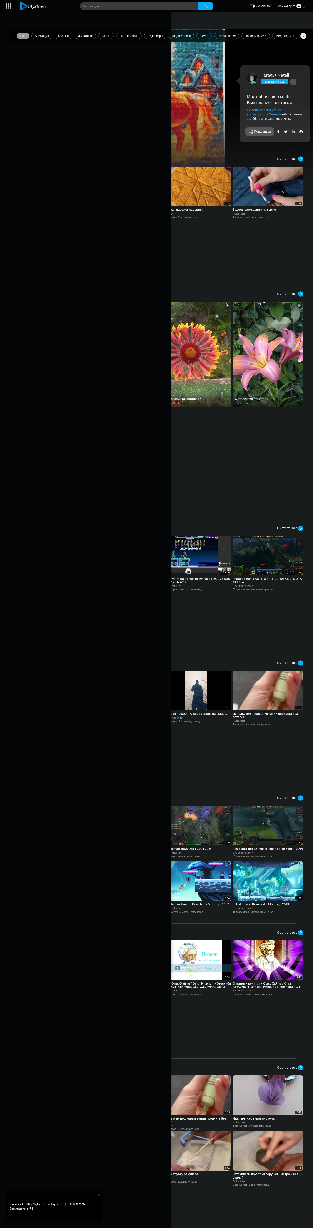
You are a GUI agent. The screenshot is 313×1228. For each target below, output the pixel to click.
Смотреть (32, 138)
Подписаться (276, 81)
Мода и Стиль (293, 36)
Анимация (50, 36)
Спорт (114, 36)
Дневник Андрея (37, 212)
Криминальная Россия (40, 397)
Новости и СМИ (264, 36)
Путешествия (137, 36)
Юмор (212, 36)
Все (31, 36)
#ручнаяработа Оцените (266, 114)
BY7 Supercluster (108, 397)
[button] (291, 6)
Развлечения (235, 36)
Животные (93, 36)
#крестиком (257, 110)
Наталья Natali (277, 74)
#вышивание (275, 110)
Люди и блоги (189, 36)
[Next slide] (303, 36)
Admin (33, 499)
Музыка (71, 36)
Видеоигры (163, 36)
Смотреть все (290, 159)
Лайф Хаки (102, 212)
